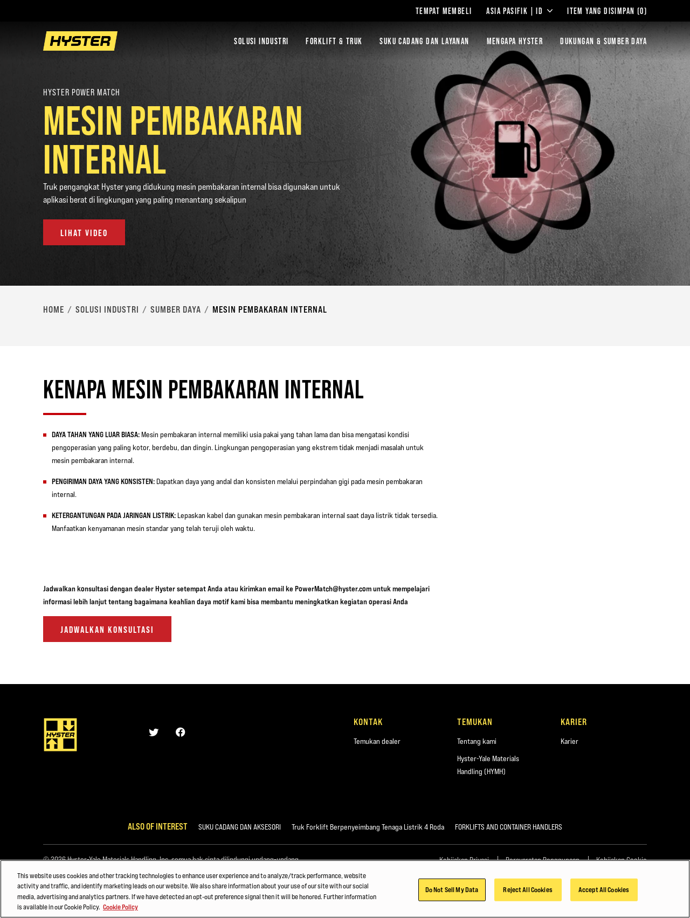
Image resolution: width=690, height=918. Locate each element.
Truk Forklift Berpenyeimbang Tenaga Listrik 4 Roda (368, 827)
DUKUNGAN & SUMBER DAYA (603, 41)
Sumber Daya (175, 309)
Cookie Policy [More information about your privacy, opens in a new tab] (120, 906)
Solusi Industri (261, 41)
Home (53, 309)
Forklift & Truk (334, 41)
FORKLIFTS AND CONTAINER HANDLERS (508, 827)
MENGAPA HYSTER (515, 41)
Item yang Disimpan (607, 10)
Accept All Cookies (603, 889)
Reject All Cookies (527, 889)
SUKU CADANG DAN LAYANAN (424, 41)
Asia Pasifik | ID (519, 10)
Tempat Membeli (444, 10)
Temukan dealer (377, 741)
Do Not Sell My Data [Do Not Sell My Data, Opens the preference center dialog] (451, 889)
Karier (569, 741)
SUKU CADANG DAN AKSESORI (239, 827)
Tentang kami (476, 741)
